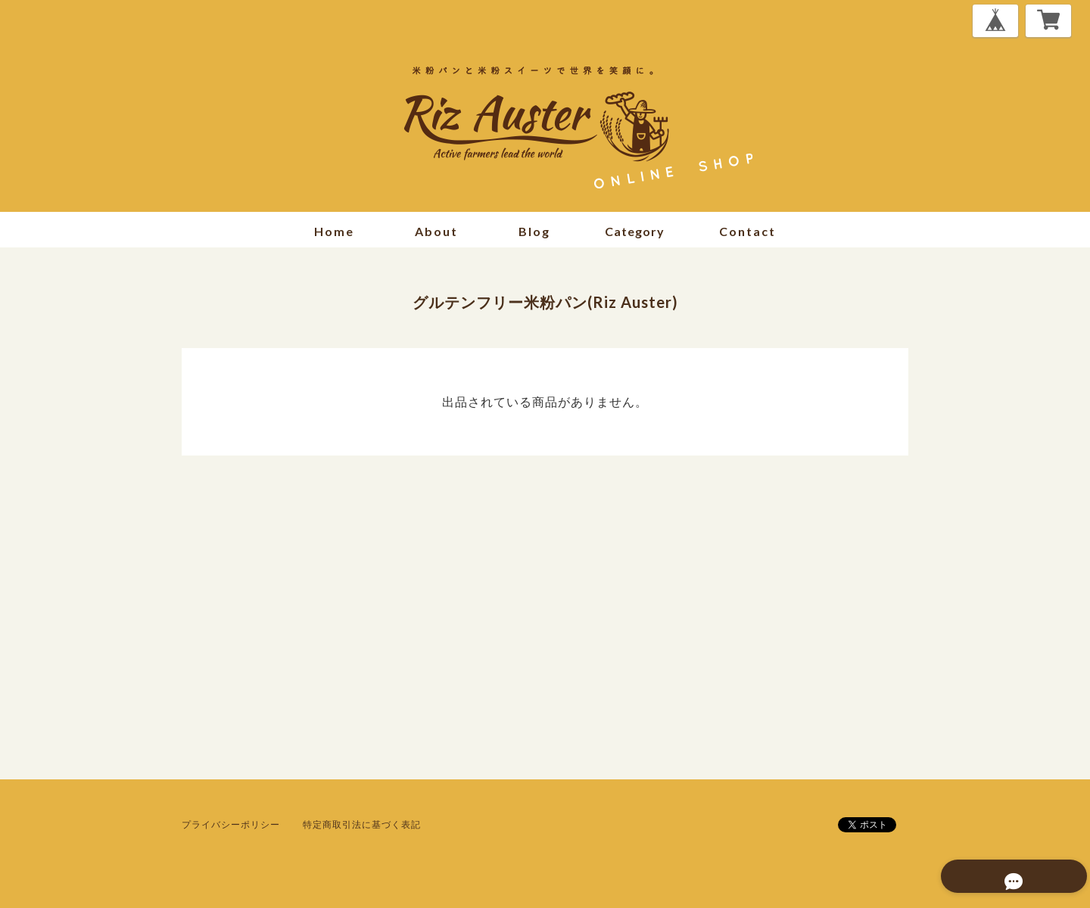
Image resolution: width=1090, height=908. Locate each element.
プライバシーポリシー (231, 824)
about (436, 231)
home (334, 231)
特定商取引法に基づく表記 (362, 824)
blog (534, 231)
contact (747, 231)
